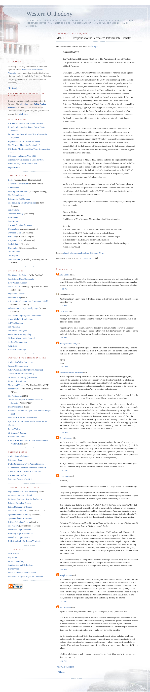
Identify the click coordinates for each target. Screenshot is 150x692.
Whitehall (12, 346)
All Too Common (15, 323)
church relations (70, 253)
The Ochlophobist (16, 195)
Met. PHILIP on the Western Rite (22, 417)
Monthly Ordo (14, 388)
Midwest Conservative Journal (21, 338)
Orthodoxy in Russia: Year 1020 (22, 156)
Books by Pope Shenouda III (20, 533)
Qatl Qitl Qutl (14, 244)
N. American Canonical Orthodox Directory (27, 467)
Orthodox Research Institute (20, 479)
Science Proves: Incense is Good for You (26, 159)
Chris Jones (64, 476)
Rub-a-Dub (13, 217)
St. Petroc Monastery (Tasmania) (22, 377)
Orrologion (13, 255)
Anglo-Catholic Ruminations (20, 319)
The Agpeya (13, 525)
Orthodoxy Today (15, 460)
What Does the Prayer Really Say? (23, 308)
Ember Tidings (14, 429)
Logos (11, 180)
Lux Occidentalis (15, 406)
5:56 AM (63, 338)
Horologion (13, 248)
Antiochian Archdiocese (18, 456)
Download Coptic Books (19, 537)
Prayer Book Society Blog (19, 334)
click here (24, 104)
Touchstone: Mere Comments (21, 279)
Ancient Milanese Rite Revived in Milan (25, 123)
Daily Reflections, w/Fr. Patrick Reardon (26, 464)
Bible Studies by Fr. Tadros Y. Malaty (24, 541)
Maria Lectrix (14, 286)
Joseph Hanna (65, 575)
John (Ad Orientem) (68, 343)
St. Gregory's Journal (17, 433)
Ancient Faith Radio (17, 475)
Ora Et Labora (14, 251)
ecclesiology (83, 253)
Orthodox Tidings (15, 213)
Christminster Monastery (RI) (21, 373)
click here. (23, 114)
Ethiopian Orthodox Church (20, 495)
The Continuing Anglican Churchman (24, 315)
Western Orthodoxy (49, 14)
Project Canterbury (16, 561)
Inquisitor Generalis (16, 293)
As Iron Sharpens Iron (17, 342)
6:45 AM (63, 570)
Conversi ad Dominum (18, 183)
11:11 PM (64, 289)
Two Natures (13, 221)
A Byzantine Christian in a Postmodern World (28, 301)
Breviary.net (13, 568)
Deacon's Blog (14, 297)
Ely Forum (12, 557)
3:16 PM (63, 661)
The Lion (12, 425)
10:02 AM (64, 367)
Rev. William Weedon (17, 282)
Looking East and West (18, 191)
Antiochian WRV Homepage (20, 362)
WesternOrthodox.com (18, 366)
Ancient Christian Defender (20, 225)
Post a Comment (65, 667)
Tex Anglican (14, 326)
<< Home (60, 672)
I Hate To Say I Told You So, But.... (23, 163)
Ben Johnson (65, 438)
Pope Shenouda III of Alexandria (22, 491)
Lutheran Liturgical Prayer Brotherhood (25, 576)
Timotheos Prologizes (17, 330)
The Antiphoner (15, 396)
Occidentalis (13, 229)
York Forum (13, 553)
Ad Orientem (13, 187)
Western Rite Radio (16, 436)
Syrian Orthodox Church (19, 514)
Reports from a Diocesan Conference (24, 141)
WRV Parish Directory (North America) (25, 370)
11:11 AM (64, 432)
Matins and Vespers (16, 385)
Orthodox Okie (14, 232)
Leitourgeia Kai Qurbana (19, 199)
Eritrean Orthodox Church (19, 503)
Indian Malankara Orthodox (20, 507)
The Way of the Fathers (18, 275)
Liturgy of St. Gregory (18, 381)
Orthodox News (97, 253)
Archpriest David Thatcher (71, 372)
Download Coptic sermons (19, 529)
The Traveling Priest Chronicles (22, 202)
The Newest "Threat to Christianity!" (24, 145)
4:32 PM (63, 601)
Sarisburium (13, 210)
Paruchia (12, 236)
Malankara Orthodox (17, 510)
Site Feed (12, 88)
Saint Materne (14, 259)
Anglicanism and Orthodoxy (20, 565)
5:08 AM (88, 259)
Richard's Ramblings (17, 349)
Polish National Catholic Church (22, 572)
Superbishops (14, 167)
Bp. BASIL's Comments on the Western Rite (27, 421)
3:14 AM (63, 306)
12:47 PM (64, 470)
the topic (94, 46)
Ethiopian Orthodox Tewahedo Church (25, 499)
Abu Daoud (64, 274)
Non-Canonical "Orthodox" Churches (24, 471)
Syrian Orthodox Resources (20, 518)
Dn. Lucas (63, 311)
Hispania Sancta (15, 240)
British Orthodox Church (19, 522)
